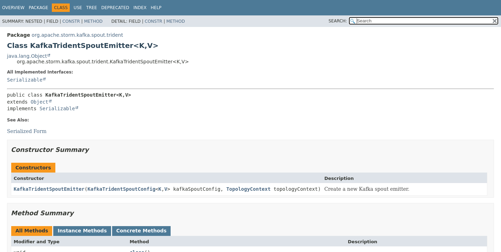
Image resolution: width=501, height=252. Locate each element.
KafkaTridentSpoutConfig (122, 189)
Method (93, 21)
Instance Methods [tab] (82, 230)
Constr (71, 21)
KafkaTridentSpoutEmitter (49, 189)
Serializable (24, 80)
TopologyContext (248, 189)
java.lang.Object (27, 56)
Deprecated (115, 7)
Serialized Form (27, 131)
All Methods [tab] (31, 230)
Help (156, 7)
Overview (13, 7)
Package (38, 7)
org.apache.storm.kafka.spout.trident (77, 35)
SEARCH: (338, 21)
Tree (91, 7)
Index (140, 7)
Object (39, 102)
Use (78, 7)
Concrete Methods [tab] (141, 230)
